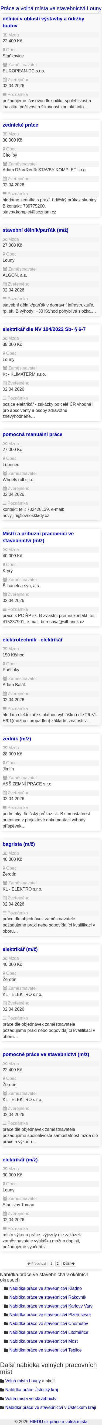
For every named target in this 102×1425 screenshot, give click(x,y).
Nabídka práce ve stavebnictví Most (43, 1341)
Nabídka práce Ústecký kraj (31, 1389)
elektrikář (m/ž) (20, 949)
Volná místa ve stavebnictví (31, 1398)
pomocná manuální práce (33, 434)
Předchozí (36, 1263)
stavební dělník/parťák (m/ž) (36, 230)
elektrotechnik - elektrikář (33, 640)
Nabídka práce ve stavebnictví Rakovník (47, 1297)
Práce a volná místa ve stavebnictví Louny (51, 8)
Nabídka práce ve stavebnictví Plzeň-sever (50, 1314)
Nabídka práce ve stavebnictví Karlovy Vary (50, 1306)
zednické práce (20, 125)
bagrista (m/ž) (19, 844)
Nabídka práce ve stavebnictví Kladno (45, 1288)
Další (69, 1263)
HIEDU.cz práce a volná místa (58, 1421)
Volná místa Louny (23, 1381)
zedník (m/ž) (17, 738)
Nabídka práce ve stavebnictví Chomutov (48, 1323)
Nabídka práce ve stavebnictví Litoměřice (48, 1332)
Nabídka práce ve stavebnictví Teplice (45, 1350)
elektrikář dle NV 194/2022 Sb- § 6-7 (44, 329)
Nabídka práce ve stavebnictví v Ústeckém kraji (50, 1407)
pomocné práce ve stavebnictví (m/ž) (46, 1054)
